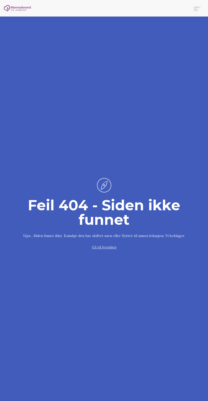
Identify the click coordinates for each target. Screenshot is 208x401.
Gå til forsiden (104, 247)
